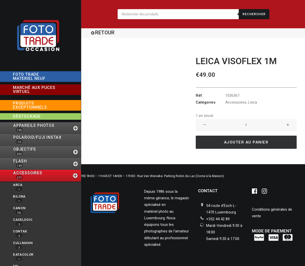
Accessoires (235, 102)
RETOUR (105, 33)
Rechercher (254, 14)
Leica (252, 102)
